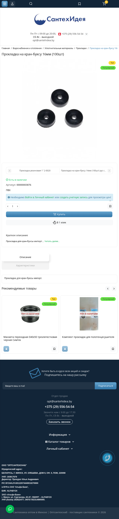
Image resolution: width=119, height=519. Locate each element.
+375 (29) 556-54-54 (70, 33)
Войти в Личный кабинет (39, 197)
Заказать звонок (59, 422)
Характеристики (25, 265)
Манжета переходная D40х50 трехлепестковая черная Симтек (30, 338)
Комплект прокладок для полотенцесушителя (88, 336)
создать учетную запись (74, 197)
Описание (25, 257)
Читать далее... (52, 241)
